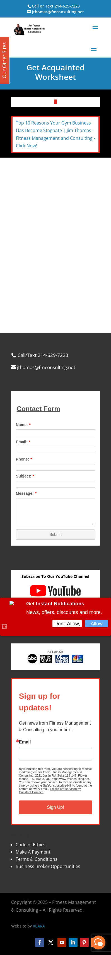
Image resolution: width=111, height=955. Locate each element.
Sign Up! (55, 807)
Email (25, 742)
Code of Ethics (30, 845)
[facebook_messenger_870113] (98, 942)
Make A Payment (33, 852)
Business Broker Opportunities (48, 866)
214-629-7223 (67, 6)
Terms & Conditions (36, 859)
